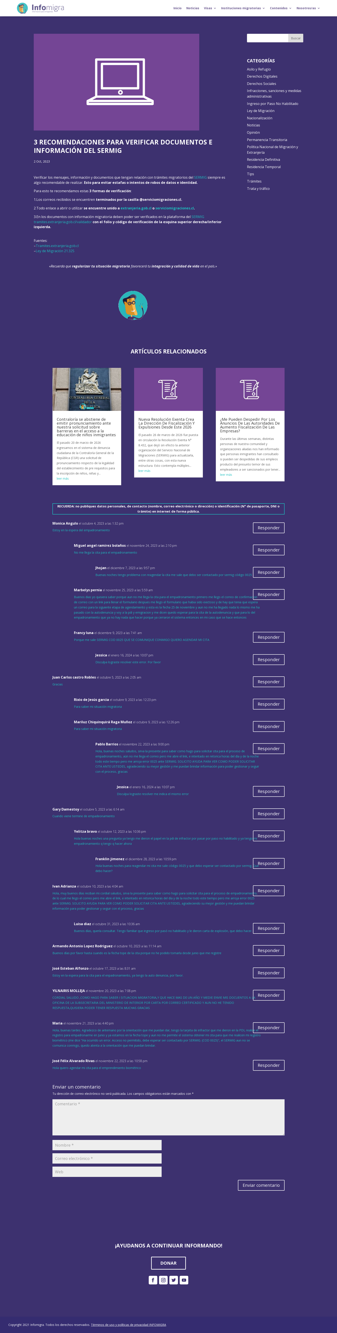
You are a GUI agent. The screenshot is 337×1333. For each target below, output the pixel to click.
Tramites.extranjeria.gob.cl (57, 245)
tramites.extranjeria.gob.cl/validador (63, 222)
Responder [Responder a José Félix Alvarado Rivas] (269, 1065)
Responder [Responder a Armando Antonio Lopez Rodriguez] (269, 950)
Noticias (192, 8)
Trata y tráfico (258, 188)
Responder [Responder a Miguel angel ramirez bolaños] (269, 550)
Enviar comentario (261, 1185)
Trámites (254, 181)
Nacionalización (259, 118)
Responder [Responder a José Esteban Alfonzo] (269, 973)
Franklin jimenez (109, 859)
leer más (63, 478)
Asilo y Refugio (259, 69)
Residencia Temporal (264, 166)
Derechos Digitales (262, 76)
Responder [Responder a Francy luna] (269, 637)
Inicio (177, 8)
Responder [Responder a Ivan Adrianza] (269, 891)
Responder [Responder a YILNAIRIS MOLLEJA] (269, 995)
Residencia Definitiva (263, 159)
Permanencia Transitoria (267, 139)
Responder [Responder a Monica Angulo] (269, 528)
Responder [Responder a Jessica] (269, 659)
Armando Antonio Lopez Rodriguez (82, 946)
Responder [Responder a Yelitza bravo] (269, 836)
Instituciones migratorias (241, 8)
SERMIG (200, 177)
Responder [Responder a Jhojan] (269, 572)
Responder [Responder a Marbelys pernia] (269, 594)
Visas (208, 8)
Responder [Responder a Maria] (269, 1027)
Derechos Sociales (261, 83)
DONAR (168, 1263)
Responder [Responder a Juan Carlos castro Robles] (269, 682)
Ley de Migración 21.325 (55, 251)
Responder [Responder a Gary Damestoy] (269, 814)
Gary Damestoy (65, 809)
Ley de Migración (260, 110)
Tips (250, 174)
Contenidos (279, 8)
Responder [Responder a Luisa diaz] (269, 928)
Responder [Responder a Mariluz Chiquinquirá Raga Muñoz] (269, 726)
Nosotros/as (306, 8)
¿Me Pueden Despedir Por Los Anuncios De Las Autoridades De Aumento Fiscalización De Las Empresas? (250, 425)
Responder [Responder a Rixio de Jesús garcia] (269, 704)
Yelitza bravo (85, 831)
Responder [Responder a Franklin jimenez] (269, 863)
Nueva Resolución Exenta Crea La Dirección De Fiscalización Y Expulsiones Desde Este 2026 (166, 423)
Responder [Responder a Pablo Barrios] (269, 748)
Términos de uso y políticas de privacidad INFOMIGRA (128, 1325)
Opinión (253, 132)
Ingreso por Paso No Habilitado (272, 103)
